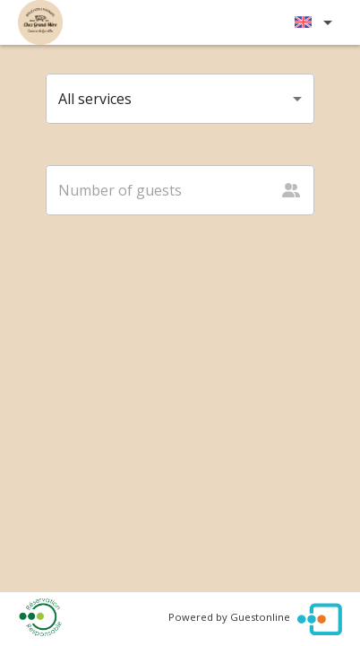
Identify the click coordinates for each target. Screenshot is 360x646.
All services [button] (95, 99)
